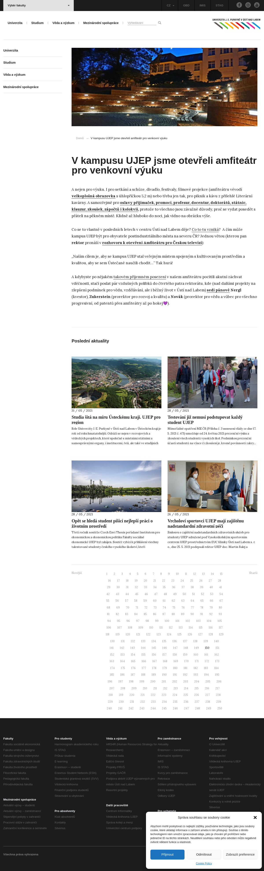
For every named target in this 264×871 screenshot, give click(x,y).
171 (197, 661)
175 (123, 668)
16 (109, 581)
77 (192, 607)
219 (121, 695)
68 (108, 607)
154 (133, 654)
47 (155, 594)
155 (143, 654)
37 (183, 587)
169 (176, 661)
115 (201, 627)
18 (127, 581)
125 (179, 634)
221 (142, 695)
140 (216, 641)
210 (145, 688)
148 (186, 648)
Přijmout (167, 854)
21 (154, 581)
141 (112, 648)
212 (165, 688)
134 (153, 641)
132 (133, 641)
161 (206, 654)
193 (196, 675)
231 (132, 702)
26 (201, 581)
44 (127, 594)
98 (147, 621)
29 (108, 587)
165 (133, 661)
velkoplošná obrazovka (93, 196)
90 (192, 614)
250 (219, 708)
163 (112, 661)
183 (206, 668)
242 (131, 708)
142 (122, 648)
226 (196, 695)
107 (119, 627)
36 (173, 587)
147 (175, 648)
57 (126, 601)
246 (175, 708)
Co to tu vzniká (205, 229)
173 (217, 661)
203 (185, 681)
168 (165, 661)
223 (164, 695)
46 (146, 594)
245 (164, 708)
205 (207, 681)
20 (145, 581)
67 (221, 601)
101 (177, 621)
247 (186, 708)
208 (122, 688)
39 (201, 587)
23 (172, 581)
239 (218, 702)
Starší (253, 573)
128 (211, 634)
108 (130, 627)
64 (192, 601)
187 (133, 675)
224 (174, 695)
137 (185, 641)
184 (216, 668)
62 (173, 601)
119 (118, 634)
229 (110, 702)
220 (131, 695)
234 (164, 702)
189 (153, 675)
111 (161, 627)
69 (118, 607)
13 (203, 574)
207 (111, 688)
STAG (219, 5)
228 (218, 695)
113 (181, 627)
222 (153, 695)
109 (140, 627)
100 (167, 621)
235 (175, 702)
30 (118, 587)
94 (109, 621)
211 (155, 688)
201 (164, 681)
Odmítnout (204, 854)
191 (175, 675)
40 (211, 587)
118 (107, 634)
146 (164, 648)
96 (128, 621)
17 (118, 581)
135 (164, 641)
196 (110, 681)
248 (197, 708)
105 (220, 621)
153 (122, 654)
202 (174, 681)
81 (108, 614)
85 (145, 614)
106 (109, 627)
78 (201, 607)
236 (186, 702)
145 (154, 648)
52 (202, 594)
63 (183, 601)
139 (206, 641)
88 (173, 614)
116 (211, 627)
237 (197, 702)
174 (112, 668)
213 (176, 688)
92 (210, 614)
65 (202, 601)
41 (220, 587)
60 (155, 601)
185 (112, 675)
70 (127, 607)
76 (183, 607)
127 (200, 634)
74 (164, 607)
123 (159, 634)
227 (207, 695)
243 (142, 708)
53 (211, 594)
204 (196, 681)
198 (131, 681)
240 (109, 708)
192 (185, 675)
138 (195, 641)
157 (164, 654)
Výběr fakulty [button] (39, 5)
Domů (80, 138)
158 (175, 654)
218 (111, 695)
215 (196, 688)
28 (219, 581)
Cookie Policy (204, 863)
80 (220, 607)
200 (152, 681)
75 (173, 607)
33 (145, 587)
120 (128, 634)
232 (142, 702)
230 (121, 702)
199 (142, 681)
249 (208, 708)
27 (210, 581)
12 (194, 574)
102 (188, 621)
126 (190, 634)
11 (186, 574)
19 (136, 581)
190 (164, 675)
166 (144, 661)
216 (207, 688)
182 (196, 668)
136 (174, 641)
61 (164, 601)
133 (143, 641)
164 (122, 661)
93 (220, 614)
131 (123, 641)
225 (185, 695)
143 (132, 648)
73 (155, 607)
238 (207, 702)
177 (144, 668)
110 (151, 627)
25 (191, 581)
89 (182, 614)
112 (171, 627)
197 (120, 681)
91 (201, 614)
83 (126, 614)
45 (136, 594)
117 (221, 627)
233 (153, 702)
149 (196, 648)
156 (154, 654)
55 (107, 601)
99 (157, 621)
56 (117, 601)
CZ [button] (170, 5)
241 (120, 708)
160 (196, 654)
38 (192, 587)
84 (136, 614)
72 (145, 607)
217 (217, 688)
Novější (77, 573)
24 (182, 581)
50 (184, 594)
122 (148, 634)
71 (136, 607)
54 (221, 594)
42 (108, 594)
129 (221, 634)
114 (191, 627)
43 (117, 594)
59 (145, 601)
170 (186, 661)
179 (164, 668)
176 (133, 668)
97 (137, 621)
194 (206, 675)
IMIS (203, 5)
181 (185, 668)
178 (154, 668)
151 (217, 648)
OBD (186, 5)
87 (164, 614)
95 (118, 621)
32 (136, 587)
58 (135, 601)
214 (186, 688)
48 (165, 594)
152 (112, 654)
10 (177, 574)
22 (163, 581)
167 (154, 661)
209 (134, 688)
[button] (255, 817)
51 (193, 594)
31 (127, 587)
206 (219, 681)
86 (154, 614)
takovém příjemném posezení (139, 276)
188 (143, 675)
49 (175, 594)
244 (153, 708)
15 (221, 574)
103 (198, 621)
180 (175, 668)
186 (122, 675)
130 (112, 641)
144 (143, 648)
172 (207, 661)
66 (211, 601)
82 (117, 614)
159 (185, 654)
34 (155, 587)
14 (212, 574)
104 (209, 621)
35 (164, 587)
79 (211, 607)
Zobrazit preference (240, 854)
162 (216, 654)
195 (217, 675)
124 (169, 634)
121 (138, 634)
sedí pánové (218, 290)
